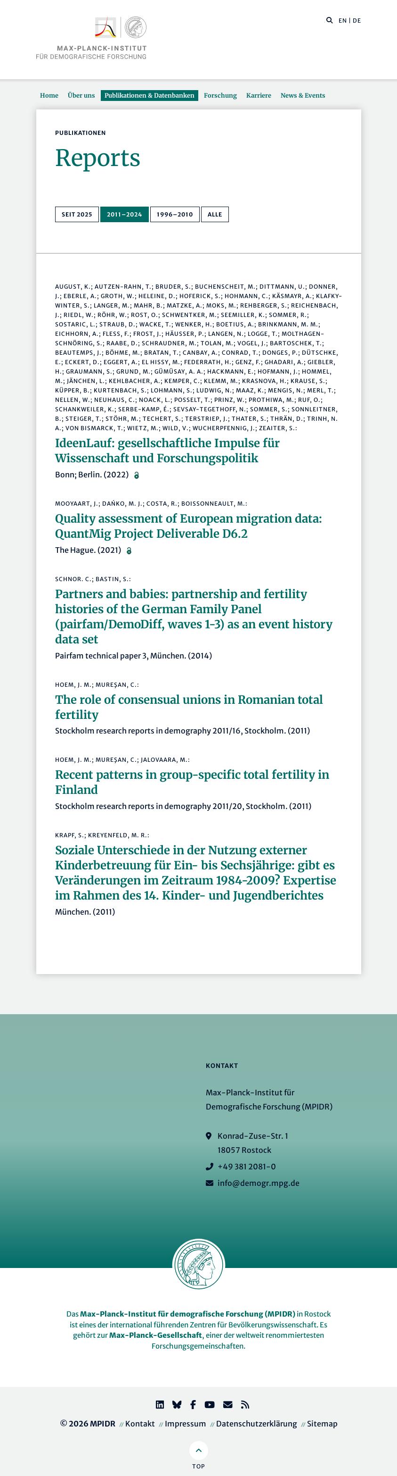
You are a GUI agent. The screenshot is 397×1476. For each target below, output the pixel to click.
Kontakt (140, 1423)
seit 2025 (77, 214)
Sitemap (322, 1423)
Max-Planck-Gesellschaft (155, 1335)
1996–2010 (175, 214)
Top (198, 1466)
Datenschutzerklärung (256, 1423)
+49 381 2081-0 (247, 1166)
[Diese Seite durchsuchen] (324, 20)
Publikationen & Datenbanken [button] (149, 95)
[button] (329, 20)
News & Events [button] (303, 95)
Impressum (185, 1423)
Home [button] (49, 95)
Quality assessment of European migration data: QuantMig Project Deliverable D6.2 (188, 526)
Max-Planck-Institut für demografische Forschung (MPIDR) (187, 1313)
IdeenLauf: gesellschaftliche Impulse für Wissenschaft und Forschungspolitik (167, 451)
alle (215, 214)
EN (343, 20)
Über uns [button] (81, 95)
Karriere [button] (258, 95)
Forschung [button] (220, 95)
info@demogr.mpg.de (259, 1183)
